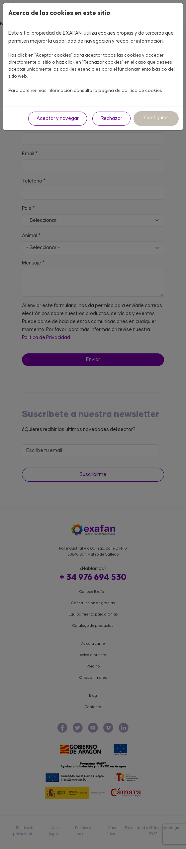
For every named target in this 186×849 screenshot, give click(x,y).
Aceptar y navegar (58, 118)
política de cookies (142, 90)
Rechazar (111, 118)
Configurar (156, 117)
